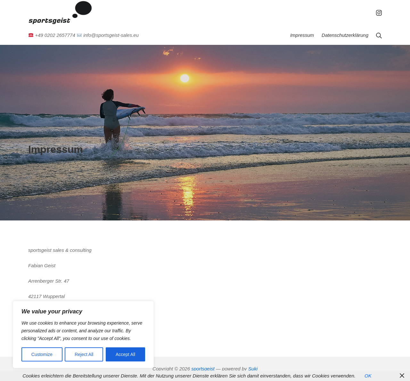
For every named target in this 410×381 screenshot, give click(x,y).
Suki (253, 368)
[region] (83, 334)
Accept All (125, 354)
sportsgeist (203, 368)
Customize (42, 354)
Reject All (84, 354)
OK (368, 375)
